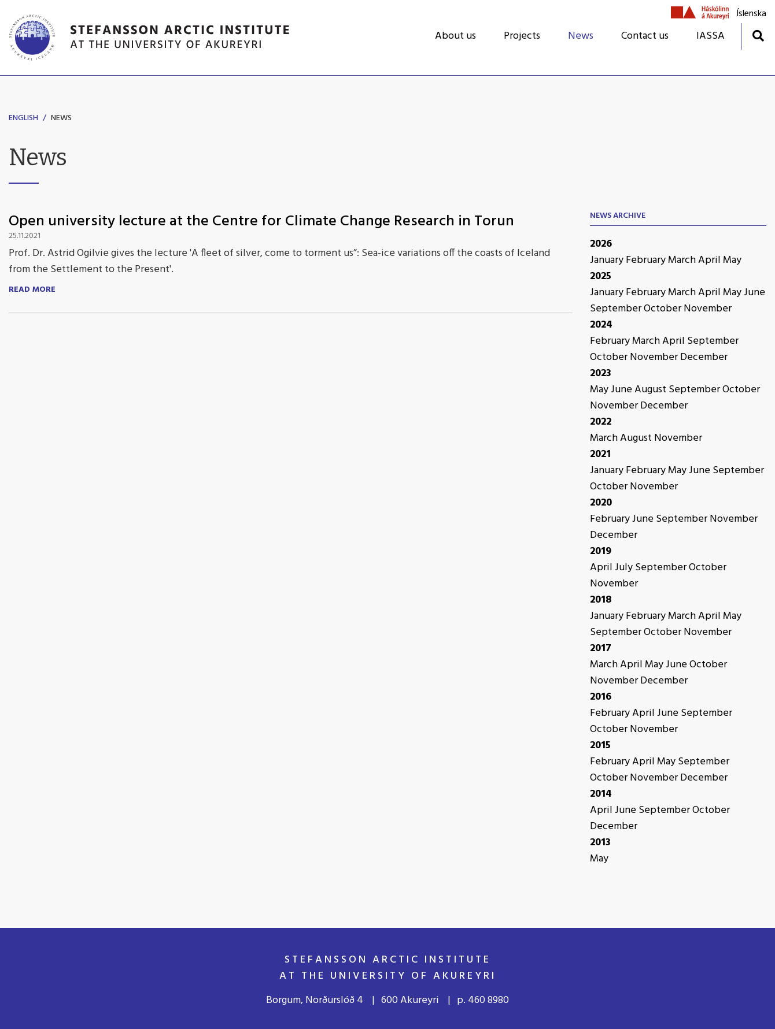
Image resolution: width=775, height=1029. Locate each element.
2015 (600, 745)
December (704, 357)
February (647, 260)
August (651, 389)
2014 (601, 794)
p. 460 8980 (483, 1000)
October (664, 308)
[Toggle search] (758, 35)
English (23, 118)
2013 (600, 842)
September (617, 308)
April (710, 260)
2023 (600, 373)
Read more (32, 290)
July (625, 567)
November (708, 308)
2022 (600, 422)
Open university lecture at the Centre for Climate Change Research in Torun (261, 221)
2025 (600, 276)
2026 (601, 244)
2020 (601, 503)
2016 (600, 697)
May (732, 260)
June (754, 292)
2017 (600, 648)
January (608, 260)
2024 (601, 325)
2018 (600, 600)
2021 (600, 454)
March (683, 260)
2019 (600, 551)
